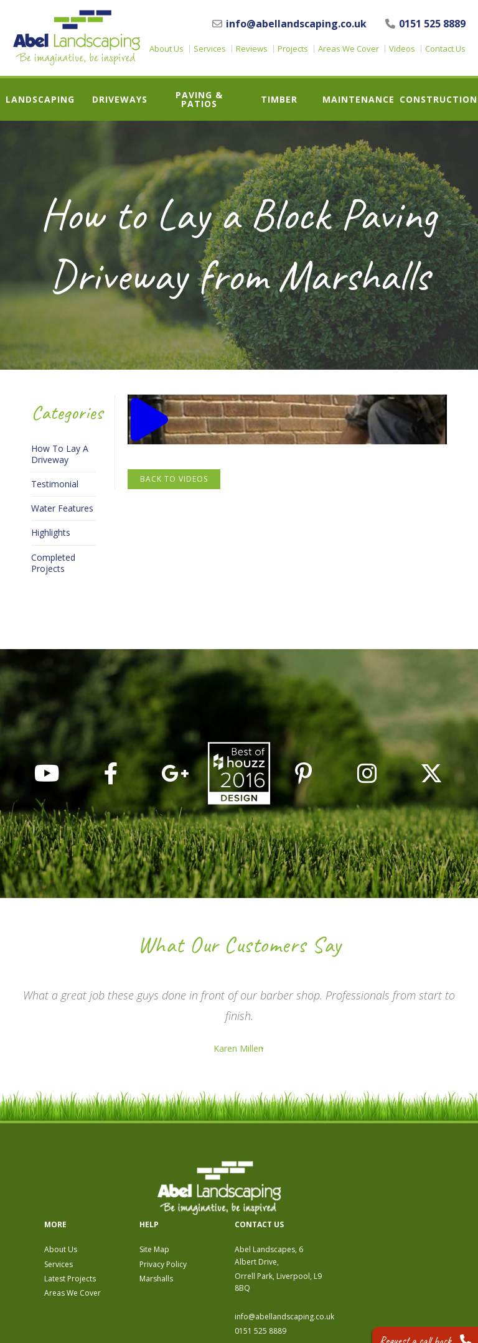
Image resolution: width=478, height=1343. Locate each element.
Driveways (120, 99)
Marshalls (292, 1209)
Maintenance (358, 99)
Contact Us (445, 49)
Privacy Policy (298, 1195)
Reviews (252, 49)
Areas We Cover (348, 49)
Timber (279, 99)
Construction (438, 99)
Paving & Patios (199, 99)
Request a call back (414, 1324)
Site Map (290, 1181)
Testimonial (54, 484)
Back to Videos (174, 479)
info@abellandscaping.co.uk (289, 24)
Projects (293, 49)
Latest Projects (206, 1209)
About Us (166, 49)
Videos (402, 49)
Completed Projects (53, 563)
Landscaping (40, 99)
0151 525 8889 (425, 24)
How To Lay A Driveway (59, 454)
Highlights (50, 532)
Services (210, 49)
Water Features (62, 508)
